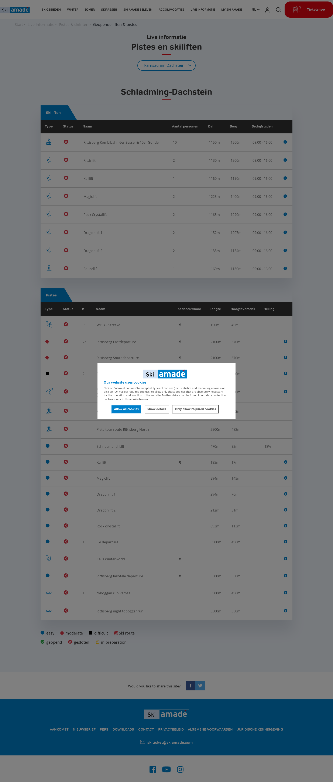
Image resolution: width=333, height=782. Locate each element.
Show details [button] (156, 409)
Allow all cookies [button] (126, 409)
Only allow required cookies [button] (195, 409)
